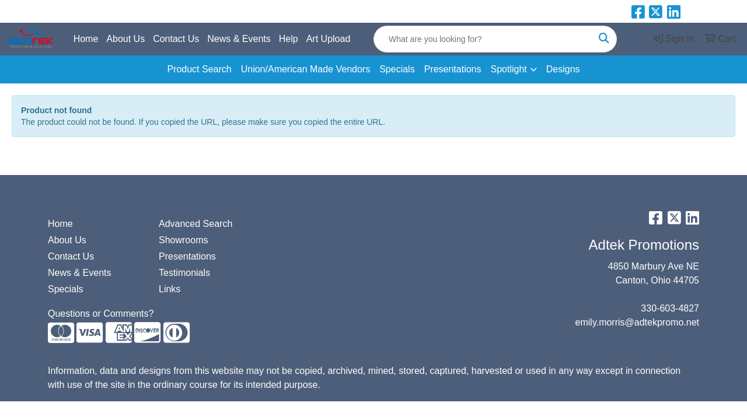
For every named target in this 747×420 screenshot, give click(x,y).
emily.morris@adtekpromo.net (637, 322)
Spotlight (508, 69)
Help (288, 39)
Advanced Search (195, 224)
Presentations (452, 69)
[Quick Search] (483, 39)
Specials (396, 69)
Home (86, 39)
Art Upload (328, 39)
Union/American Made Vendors (305, 69)
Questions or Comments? (100, 313)
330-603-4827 (670, 308)
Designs (563, 69)
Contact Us (176, 39)
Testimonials (184, 273)
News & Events (238, 39)
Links (169, 289)
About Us (125, 39)
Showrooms (183, 240)
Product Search (199, 69)
